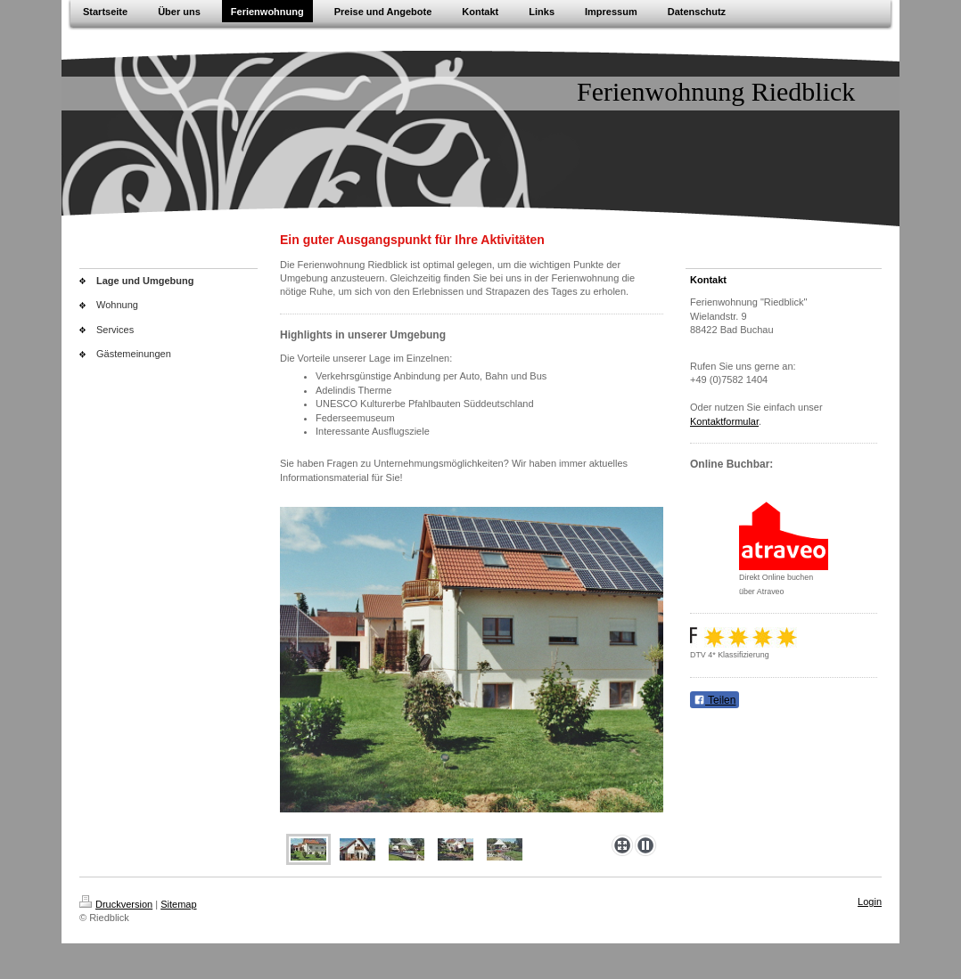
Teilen (714, 700)
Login (870, 901)
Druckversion (115, 904)
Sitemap (178, 904)
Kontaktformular (724, 421)
